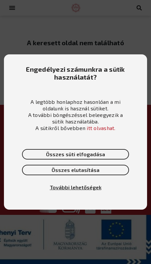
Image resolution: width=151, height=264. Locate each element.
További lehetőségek (75, 187)
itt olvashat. (101, 128)
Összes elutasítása (75, 170)
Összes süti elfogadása (75, 154)
